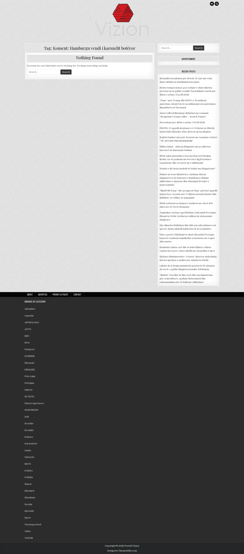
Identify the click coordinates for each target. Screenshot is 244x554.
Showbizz (30, 497)
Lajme (28, 450)
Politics (29, 470)
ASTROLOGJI (32, 322)
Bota (27, 342)
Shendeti (29, 491)
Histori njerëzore (34, 403)
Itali (27, 416)
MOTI (28, 464)
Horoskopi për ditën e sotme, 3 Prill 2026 (182, 122)
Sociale (28, 504)
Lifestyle (29, 457)
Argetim (29, 315)
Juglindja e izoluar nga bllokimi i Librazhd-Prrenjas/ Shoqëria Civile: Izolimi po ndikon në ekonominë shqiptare (188, 216)
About (30, 294)
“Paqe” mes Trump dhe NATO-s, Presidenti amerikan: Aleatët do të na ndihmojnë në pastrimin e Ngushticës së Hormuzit (188, 104)
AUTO (28, 329)
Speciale (29, 511)
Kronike (29, 423)
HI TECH (29, 396)
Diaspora (30, 349)
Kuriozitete (31, 443)
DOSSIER (30, 356)
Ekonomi (29, 363)
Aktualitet (30, 309)
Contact (78, 294)
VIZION (29, 538)
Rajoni (28, 484)
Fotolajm (29, 383)
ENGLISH (30, 369)
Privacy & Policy (60, 294)
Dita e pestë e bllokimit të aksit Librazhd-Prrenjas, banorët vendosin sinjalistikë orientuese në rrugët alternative (187, 238)
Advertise (42, 294)
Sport (28, 517)
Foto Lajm (30, 376)
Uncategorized (33, 524)
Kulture (29, 437)
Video (28, 531)
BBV (27, 336)
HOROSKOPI (31, 410)
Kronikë (29, 430)
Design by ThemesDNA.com (122, 551)
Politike (29, 477)
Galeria (28, 390)
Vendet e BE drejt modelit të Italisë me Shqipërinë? (187, 168)
